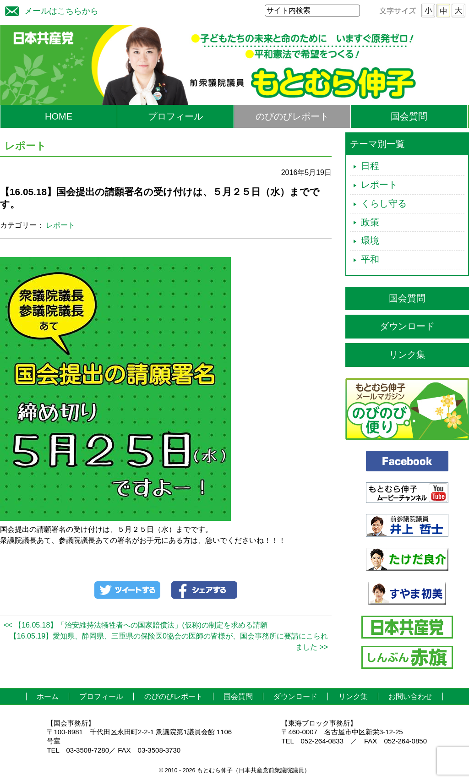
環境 (370, 240)
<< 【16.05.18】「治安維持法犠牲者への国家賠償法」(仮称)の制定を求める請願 (135, 625)
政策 (370, 222)
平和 (370, 259)
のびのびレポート (292, 116)
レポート (60, 225)
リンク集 (407, 355)
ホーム (48, 696)
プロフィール (175, 116)
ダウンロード (407, 326)
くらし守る (384, 203)
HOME (58, 116)
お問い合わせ (410, 696)
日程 (370, 166)
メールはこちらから (49, 10)
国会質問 (409, 116)
